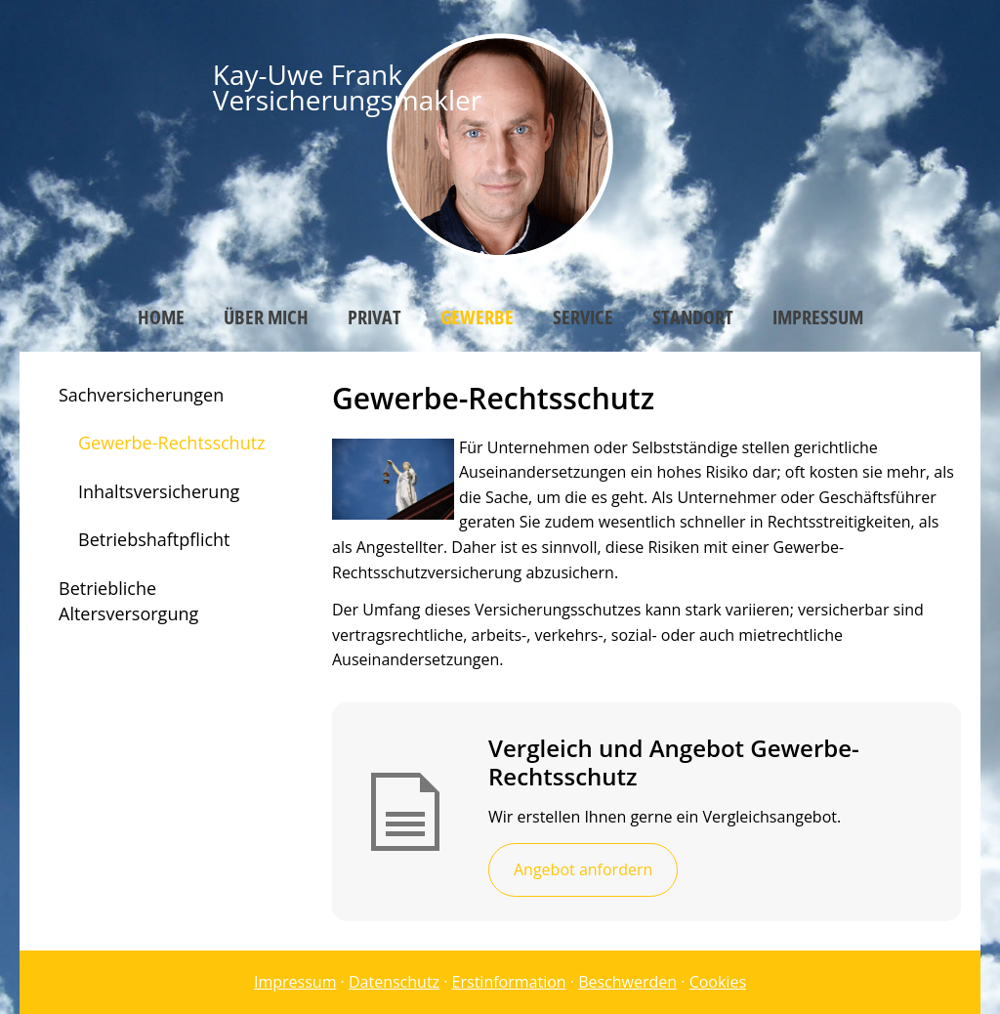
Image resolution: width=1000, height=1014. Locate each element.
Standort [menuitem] (692, 317)
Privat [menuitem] (374, 317)
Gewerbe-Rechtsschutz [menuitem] (172, 442)
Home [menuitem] (161, 317)
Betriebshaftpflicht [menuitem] (154, 539)
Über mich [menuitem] (266, 317)
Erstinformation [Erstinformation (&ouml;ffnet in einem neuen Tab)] (509, 982)
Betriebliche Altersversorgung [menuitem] (128, 600)
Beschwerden (627, 982)
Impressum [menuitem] (817, 317)
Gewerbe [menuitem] (477, 317)
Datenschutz (394, 982)
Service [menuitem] (583, 317)
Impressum (295, 982)
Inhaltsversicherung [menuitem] (158, 491)
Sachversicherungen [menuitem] (141, 394)
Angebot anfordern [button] (583, 869)
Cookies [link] (717, 982)
